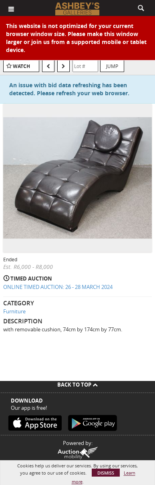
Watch (21, 66)
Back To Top (77, 384)
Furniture (14, 311)
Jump (112, 66)
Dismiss (105, 473)
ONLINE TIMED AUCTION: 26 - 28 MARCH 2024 (58, 287)
